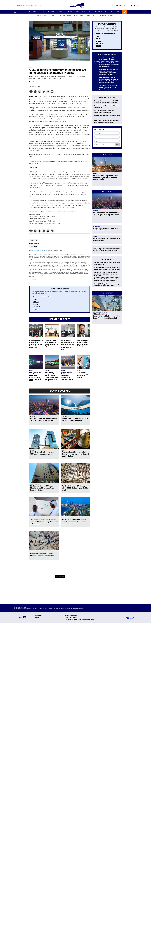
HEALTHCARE (33, 240)
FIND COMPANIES (115, 12)
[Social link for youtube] (136, 5)
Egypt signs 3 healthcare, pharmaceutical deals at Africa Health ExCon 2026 (106, 121)
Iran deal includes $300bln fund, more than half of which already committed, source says (106, 274)
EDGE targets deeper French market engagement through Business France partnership (36, 344)
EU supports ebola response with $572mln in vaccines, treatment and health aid (107, 101)
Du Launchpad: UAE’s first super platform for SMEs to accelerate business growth (109, 64)
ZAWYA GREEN (98, 12)
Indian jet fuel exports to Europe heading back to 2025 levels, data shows (106, 284)
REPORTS (77, 12)
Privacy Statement (71, 615)
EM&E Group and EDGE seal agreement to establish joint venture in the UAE (67, 375)
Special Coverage (41, 15)
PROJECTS (60, 12)
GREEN (35, 304)
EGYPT (46, 339)
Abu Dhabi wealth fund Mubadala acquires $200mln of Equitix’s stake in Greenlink (44, 522)
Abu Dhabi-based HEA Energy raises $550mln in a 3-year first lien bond (75, 488)
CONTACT (37, 617)
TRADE (62, 339)
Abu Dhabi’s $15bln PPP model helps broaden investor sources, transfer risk (74, 522)
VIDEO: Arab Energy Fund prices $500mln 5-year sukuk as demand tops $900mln (106, 178)
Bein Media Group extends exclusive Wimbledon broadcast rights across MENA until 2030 (35, 376)
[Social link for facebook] (131, 5)
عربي (124, 12)
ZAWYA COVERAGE (60, 391)
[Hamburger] (15, 12)
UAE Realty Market (78, 15)
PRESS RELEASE (86, 12)
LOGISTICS (47, 370)
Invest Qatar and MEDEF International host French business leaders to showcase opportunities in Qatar (67, 345)
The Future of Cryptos (91, 15)
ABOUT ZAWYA (39, 615)
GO (117, 144)
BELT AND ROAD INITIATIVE (100, 312)
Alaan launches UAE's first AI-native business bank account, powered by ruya (108, 87)
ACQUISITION (65, 416)
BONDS (63, 484)
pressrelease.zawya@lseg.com (54, 250)
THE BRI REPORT (107, 293)
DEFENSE (31, 339)
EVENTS (106, 12)
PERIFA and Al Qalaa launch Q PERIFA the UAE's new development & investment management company (108, 72)
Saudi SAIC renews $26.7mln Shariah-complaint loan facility (42, 555)
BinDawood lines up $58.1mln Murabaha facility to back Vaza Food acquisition (42, 488)
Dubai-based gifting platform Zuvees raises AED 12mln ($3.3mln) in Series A (83, 343)
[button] (31, 91)
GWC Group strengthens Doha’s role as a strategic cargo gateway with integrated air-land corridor (51, 376)
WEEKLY (36, 302)
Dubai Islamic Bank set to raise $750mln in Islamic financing (42, 453)
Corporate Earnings (65, 15)
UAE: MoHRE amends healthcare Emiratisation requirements (104, 111)
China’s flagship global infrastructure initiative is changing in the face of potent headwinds (106, 316)
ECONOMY (51, 12)
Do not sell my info (71, 617)
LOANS (32, 450)
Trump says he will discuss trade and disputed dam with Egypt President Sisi (106, 279)
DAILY (35, 299)
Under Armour (33, 246)
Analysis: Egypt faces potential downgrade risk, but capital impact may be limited (75, 454)
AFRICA (35, 309)
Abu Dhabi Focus (53, 15)
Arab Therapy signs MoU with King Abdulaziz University (108, 58)
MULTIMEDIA (68, 12)
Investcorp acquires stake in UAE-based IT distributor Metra (75, 419)
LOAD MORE (60, 576)
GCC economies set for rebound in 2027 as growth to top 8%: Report (43, 419)
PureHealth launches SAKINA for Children (107, 115)
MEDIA (31, 370)
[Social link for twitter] (129, 5)
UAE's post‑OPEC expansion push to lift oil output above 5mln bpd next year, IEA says (107, 268)
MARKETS (64, 450)
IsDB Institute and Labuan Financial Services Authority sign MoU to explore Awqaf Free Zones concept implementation (109, 80)
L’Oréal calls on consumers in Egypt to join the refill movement (83, 374)
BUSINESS (43, 12)
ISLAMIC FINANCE (34, 484)
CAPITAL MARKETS (33, 12)
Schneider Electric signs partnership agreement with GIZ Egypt (51, 343)
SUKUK (95, 173)
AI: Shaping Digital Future (107, 15)
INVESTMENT (80, 339)
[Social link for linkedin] (134, 5)
